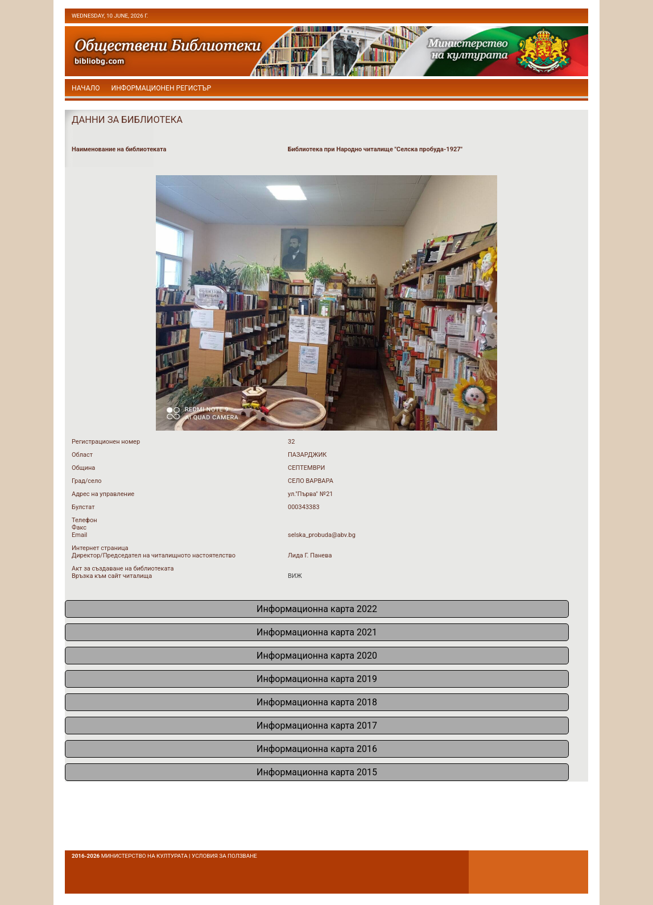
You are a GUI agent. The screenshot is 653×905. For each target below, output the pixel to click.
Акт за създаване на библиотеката (122, 568)
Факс (79, 527)
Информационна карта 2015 (317, 772)
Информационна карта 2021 (317, 632)
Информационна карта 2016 (317, 748)
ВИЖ (295, 576)
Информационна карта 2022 (317, 609)
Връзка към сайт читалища (112, 576)
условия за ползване (224, 856)
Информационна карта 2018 (317, 702)
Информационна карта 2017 (317, 725)
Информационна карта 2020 (317, 655)
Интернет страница (100, 548)
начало (86, 88)
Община (83, 468)
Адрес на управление (103, 494)
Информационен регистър (161, 88)
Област (82, 454)
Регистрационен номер (106, 441)
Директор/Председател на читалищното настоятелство (153, 555)
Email (79, 535)
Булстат (83, 507)
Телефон (84, 520)
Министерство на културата (144, 856)
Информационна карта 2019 (317, 678)
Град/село (87, 481)
